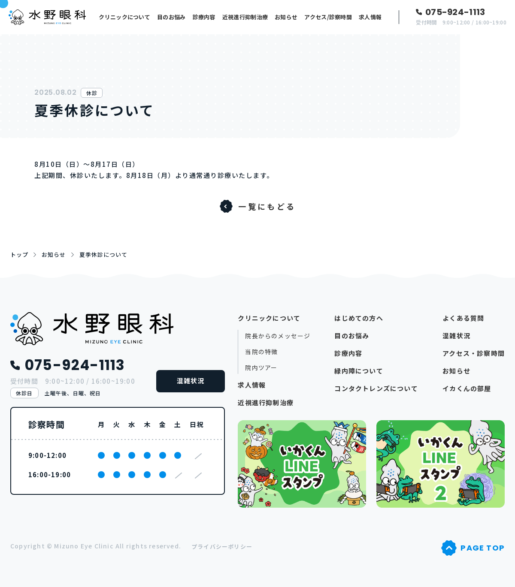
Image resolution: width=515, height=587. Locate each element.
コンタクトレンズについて (376, 388)
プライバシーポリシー (221, 546)
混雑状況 (191, 380)
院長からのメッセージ (277, 336)
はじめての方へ (358, 317)
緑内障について (358, 370)
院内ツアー (261, 368)
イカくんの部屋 (466, 388)
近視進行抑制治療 (245, 17)
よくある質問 (463, 317)
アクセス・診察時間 (473, 353)
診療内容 (204, 17)
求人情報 (370, 17)
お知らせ (286, 17)
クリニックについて (124, 17)
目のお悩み (171, 17)
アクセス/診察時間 (328, 17)
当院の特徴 (261, 352)
